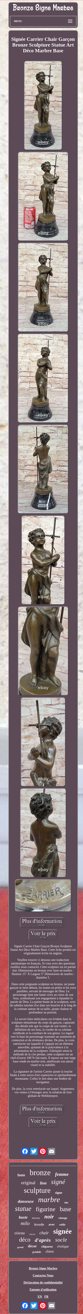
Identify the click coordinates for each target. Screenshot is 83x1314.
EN (40, 1296)
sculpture (37, 1190)
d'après (43, 1240)
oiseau (19, 1233)
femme (62, 1174)
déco (24, 1239)
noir (49, 1217)
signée (62, 1231)
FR (46, 1296)
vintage (62, 1218)
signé (58, 1181)
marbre (49, 1199)
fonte (21, 1175)
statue (23, 1208)
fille (66, 1202)
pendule (36, 1252)
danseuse (26, 1201)
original (28, 1182)
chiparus (47, 1246)
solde (62, 1224)
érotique (63, 1246)
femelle (39, 1224)
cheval (32, 1234)
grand (20, 1247)
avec (51, 1224)
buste (23, 1217)
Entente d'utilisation (43, 1289)
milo (25, 1223)
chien (50, 1251)
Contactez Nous (43, 1275)
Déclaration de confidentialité (43, 1282)
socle (61, 1240)
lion (43, 1183)
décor (32, 1246)
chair (44, 1232)
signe (58, 1192)
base (65, 1208)
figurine (45, 1209)
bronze (40, 1172)
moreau (36, 1218)
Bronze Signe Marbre (43, 1268)
